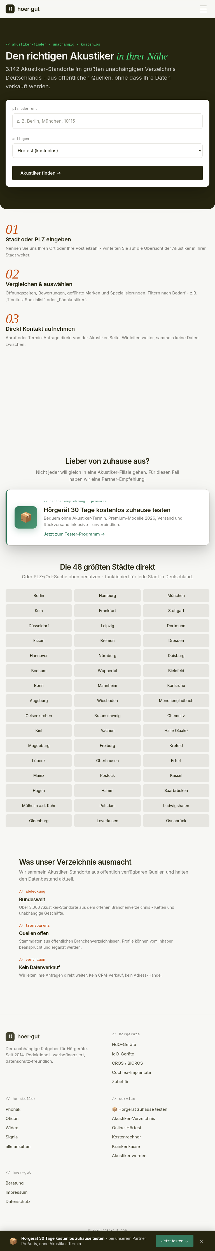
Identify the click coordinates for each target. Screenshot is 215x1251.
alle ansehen (18, 1145)
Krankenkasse (126, 1145)
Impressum (16, 1191)
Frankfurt (107, 609)
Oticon (12, 1117)
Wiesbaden (107, 699)
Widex (12, 1126)
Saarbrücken (176, 789)
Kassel (176, 774)
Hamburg (107, 594)
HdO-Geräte (124, 1043)
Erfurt (176, 759)
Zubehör (120, 1080)
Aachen (107, 729)
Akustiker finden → (40, 172)
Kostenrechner (126, 1136)
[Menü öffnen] (203, 9)
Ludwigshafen (176, 804)
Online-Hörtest (126, 1126)
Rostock (107, 774)
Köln (39, 609)
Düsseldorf (39, 624)
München (176, 594)
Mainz (39, 774)
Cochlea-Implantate (131, 1071)
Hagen (39, 789)
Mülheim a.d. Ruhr (39, 804)
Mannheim (107, 684)
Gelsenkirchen (38, 714)
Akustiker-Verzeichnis (133, 1117)
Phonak (13, 1108)
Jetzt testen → (174, 1240)
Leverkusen (107, 819)
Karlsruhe (176, 684)
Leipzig (107, 624)
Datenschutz (18, 1200)
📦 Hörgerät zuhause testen (139, 1108)
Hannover (39, 654)
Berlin (39, 594)
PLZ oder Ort (24, 108)
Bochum (38, 669)
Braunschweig (107, 714)
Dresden (176, 639)
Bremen (107, 639)
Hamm (108, 789)
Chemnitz (176, 714)
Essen (39, 639)
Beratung (15, 1182)
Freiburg (107, 744)
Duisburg (176, 654)
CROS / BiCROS (127, 1062)
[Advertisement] (107, 404)
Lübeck (39, 759)
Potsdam (107, 804)
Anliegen (20, 138)
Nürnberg (107, 654)
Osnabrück (176, 819)
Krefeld (176, 744)
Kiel (38, 729)
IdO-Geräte (123, 1053)
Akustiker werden (129, 1154)
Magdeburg (39, 744)
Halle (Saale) (176, 729)
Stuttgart (176, 609)
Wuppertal (107, 669)
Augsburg (39, 699)
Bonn (39, 684)
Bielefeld (176, 669)
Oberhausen (107, 759)
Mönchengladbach (176, 699)
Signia (12, 1136)
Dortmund (176, 624)
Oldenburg (39, 819)
